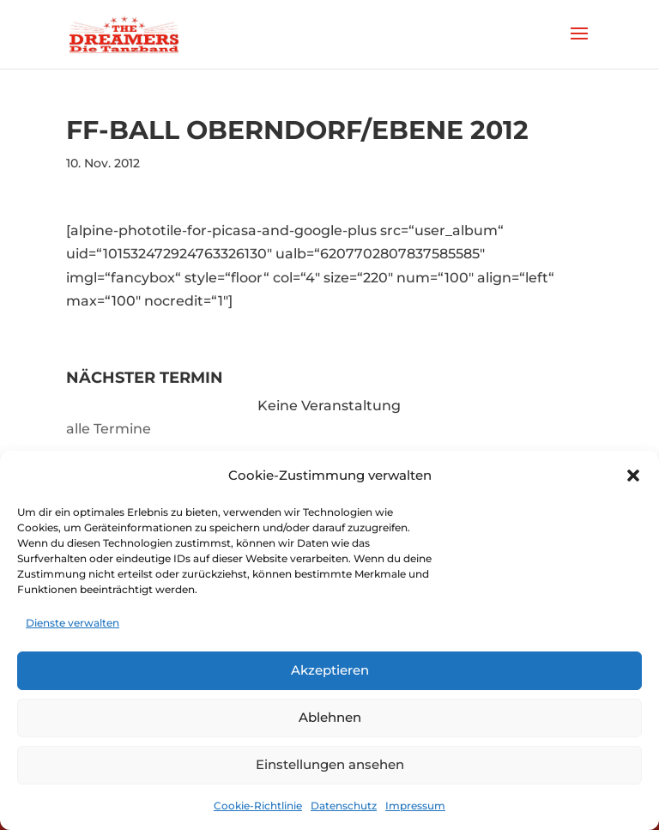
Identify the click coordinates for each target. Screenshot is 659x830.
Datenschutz (344, 805)
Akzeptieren (330, 670)
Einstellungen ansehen (330, 764)
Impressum (415, 805)
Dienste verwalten (72, 622)
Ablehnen (330, 717)
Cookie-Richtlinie (258, 805)
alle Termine (108, 429)
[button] (633, 475)
